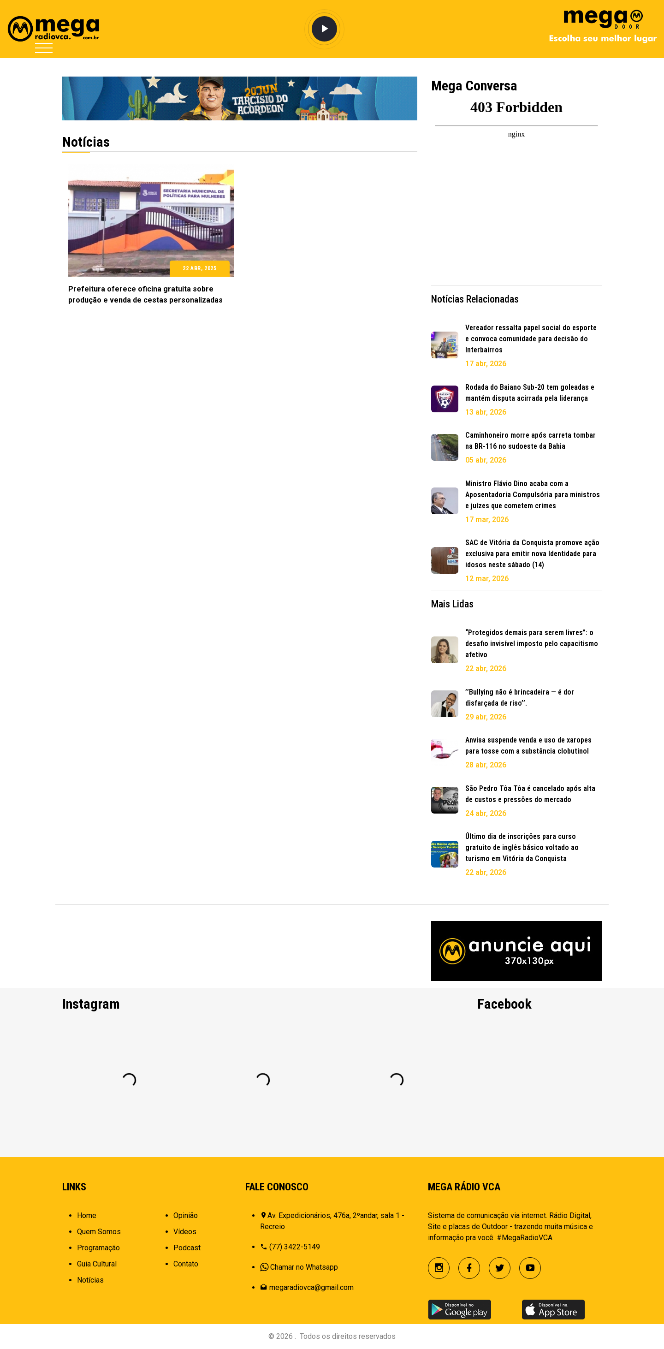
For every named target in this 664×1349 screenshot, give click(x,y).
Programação (98, 1247)
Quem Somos (99, 1231)
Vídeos (184, 1231)
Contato (185, 1264)
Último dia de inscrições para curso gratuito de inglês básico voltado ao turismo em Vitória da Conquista (522, 847)
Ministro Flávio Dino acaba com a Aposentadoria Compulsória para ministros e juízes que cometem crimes (532, 494)
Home (86, 1215)
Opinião (185, 1215)
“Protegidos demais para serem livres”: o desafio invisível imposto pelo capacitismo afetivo (531, 643)
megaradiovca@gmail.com (311, 1287)
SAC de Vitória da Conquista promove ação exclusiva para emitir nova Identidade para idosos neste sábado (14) (532, 553)
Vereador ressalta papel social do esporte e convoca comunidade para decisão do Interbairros (531, 338)
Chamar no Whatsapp (304, 1267)
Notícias (90, 1280)
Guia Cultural (97, 1264)
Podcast (187, 1247)
